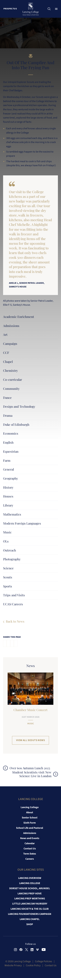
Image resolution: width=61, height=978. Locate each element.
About (29, 812)
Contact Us (30, 848)
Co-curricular (12, 379)
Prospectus (10, 8)
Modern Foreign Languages (22, 523)
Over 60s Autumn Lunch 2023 (30, 768)
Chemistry (10, 370)
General (8, 469)
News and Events (29, 838)
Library (8, 505)
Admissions (11, 326)
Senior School (29, 817)
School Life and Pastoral (29, 828)
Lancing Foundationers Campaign (29, 914)
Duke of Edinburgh (16, 424)
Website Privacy (13, 965)
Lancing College (30, 807)
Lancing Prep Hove (30, 893)
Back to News (15, 621)
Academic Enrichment (18, 317)
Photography (12, 559)
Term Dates (29, 853)
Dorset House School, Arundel (29, 888)
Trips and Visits (14, 595)
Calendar (30, 843)
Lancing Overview (29, 878)
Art (5, 334)
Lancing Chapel (30, 919)
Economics (10, 433)
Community (11, 388)
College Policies (43, 961)
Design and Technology (19, 406)
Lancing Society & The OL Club (30, 909)
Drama (7, 415)
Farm (6, 460)
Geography (10, 478)
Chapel (8, 361)
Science (8, 568)
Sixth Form (29, 823)
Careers (29, 859)
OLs (6, 541)
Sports (7, 586)
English (8, 442)
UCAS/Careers (13, 604)
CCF (6, 352)
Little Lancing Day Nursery (29, 903)
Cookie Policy (33, 965)
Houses (8, 496)
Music (7, 532)
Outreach (9, 550)
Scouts (7, 577)
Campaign (10, 343)
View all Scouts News (30, 740)
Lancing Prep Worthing (29, 898)
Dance (7, 397)
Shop (29, 924)
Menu (57, 9)
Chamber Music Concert (30, 710)
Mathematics (12, 514)
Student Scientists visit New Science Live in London (31, 774)
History (8, 487)
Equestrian (10, 451)
